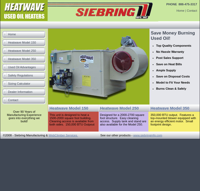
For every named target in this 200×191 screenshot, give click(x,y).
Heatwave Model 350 (22, 58)
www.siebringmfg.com (147, 135)
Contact (192, 10)
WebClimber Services (63, 135)
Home (180, 10)
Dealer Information (20, 91)
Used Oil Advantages (22, 67)
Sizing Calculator (19, 83)
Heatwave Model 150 (22, 42)
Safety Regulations (20, 75)
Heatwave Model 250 (22, 50)
